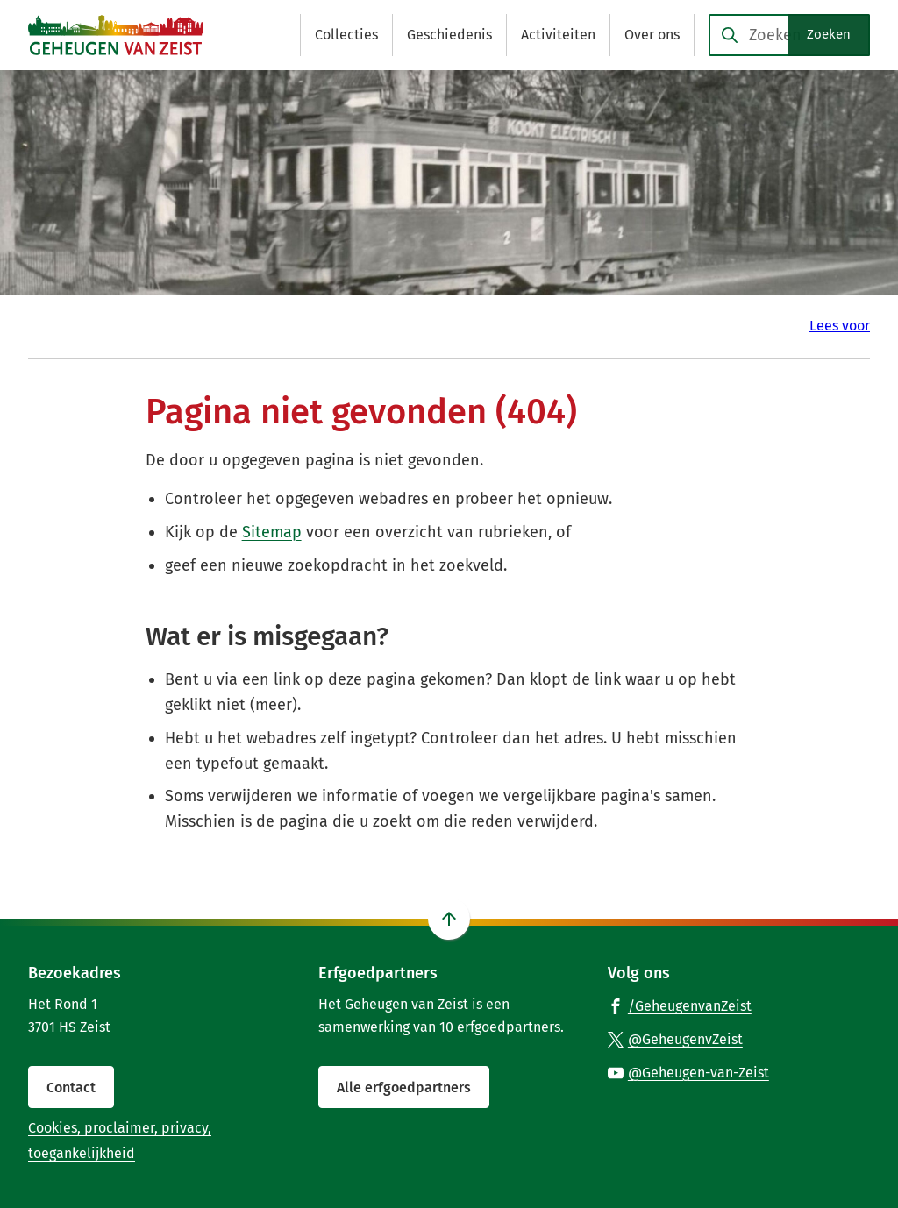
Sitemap (272, 532)
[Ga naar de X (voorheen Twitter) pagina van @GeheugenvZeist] (675, 1038)
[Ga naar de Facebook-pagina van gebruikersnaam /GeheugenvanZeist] (680, 1005)
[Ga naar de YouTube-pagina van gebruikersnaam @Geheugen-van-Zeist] (688, 1072)
